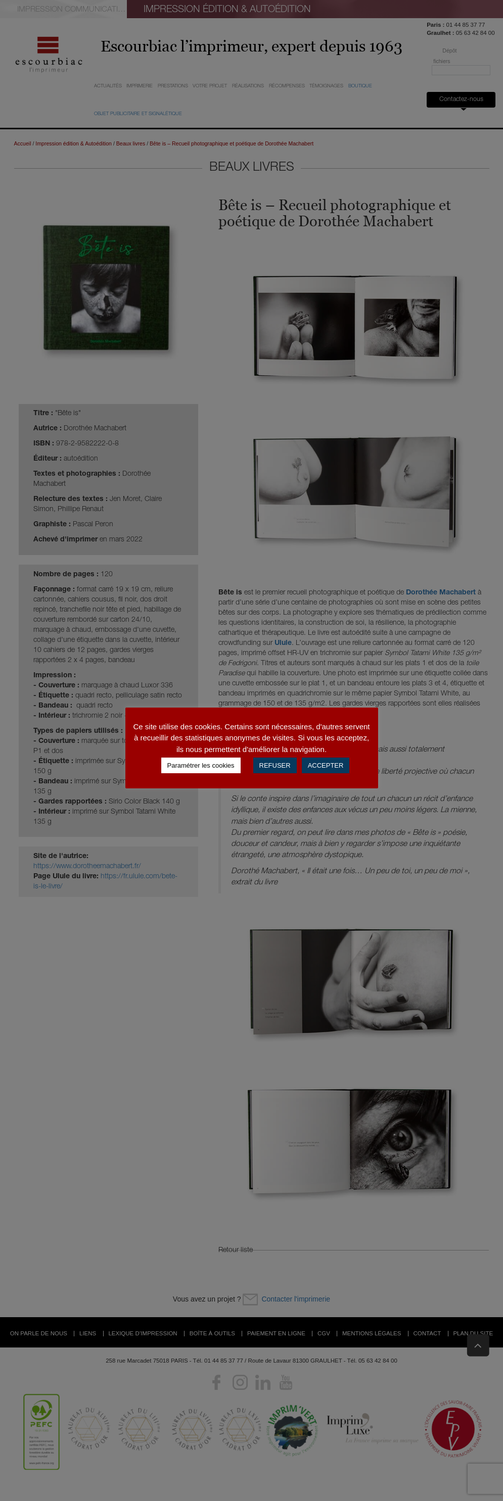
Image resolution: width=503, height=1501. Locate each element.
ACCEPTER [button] (326, 765)
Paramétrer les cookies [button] (201, 765)
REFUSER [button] (275, 765)
